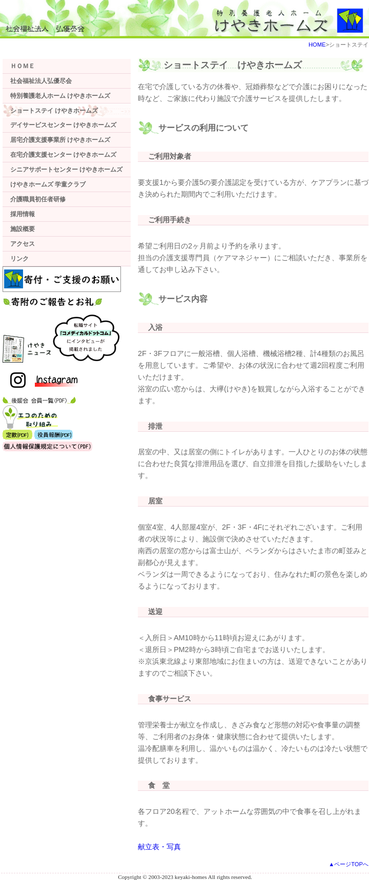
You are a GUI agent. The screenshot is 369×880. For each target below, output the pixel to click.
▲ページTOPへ (348, 864)
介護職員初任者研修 (38, 199)
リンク (19, 258)
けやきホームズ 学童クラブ (48, 184)
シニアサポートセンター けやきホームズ (66, 169)
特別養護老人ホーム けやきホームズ (60, 95)
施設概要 (22, 229)
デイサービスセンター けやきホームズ (63, 125)
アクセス (22, 243)
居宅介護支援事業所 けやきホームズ (60, 139)
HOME (317, 44)
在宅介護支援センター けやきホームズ (63, 154)
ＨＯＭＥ (22, 66)
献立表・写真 (159, 847)
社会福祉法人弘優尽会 (41, 81)
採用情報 (22, 214)
